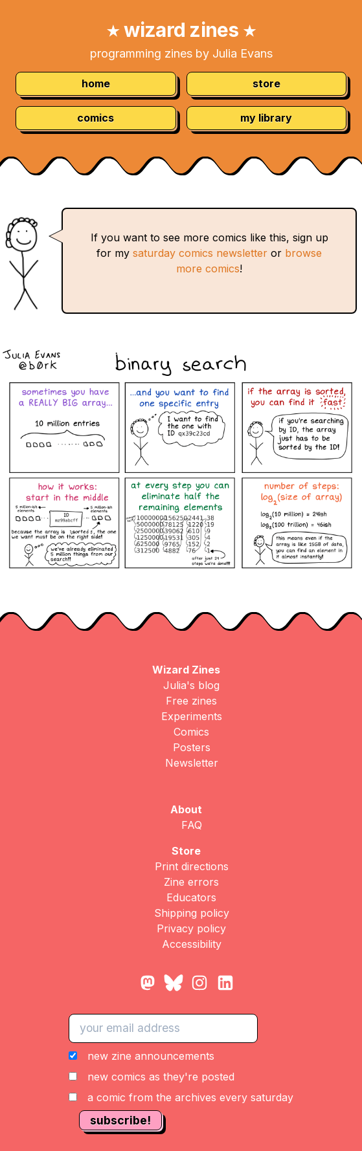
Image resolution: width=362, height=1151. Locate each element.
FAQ (191, 824)
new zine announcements (150, 1055)
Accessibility (191, 943)
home (96, 83)
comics (95, 117)
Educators (191, 897)
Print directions (192, 866)
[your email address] (163, 1028)
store (266, 83)
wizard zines (181, 29)
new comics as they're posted (160, 1076)
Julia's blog (191, 685)
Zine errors (191, 881)
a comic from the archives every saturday (190, 1097)
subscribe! (120, 1120)
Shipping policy (191, 912)
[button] (181, 1076)
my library (266, 117)
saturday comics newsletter (200, 253)
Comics (191, 731)
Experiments (191, 716)
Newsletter (191, 762)
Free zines (191, 700)
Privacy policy (191, 928)
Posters (191, 747)
